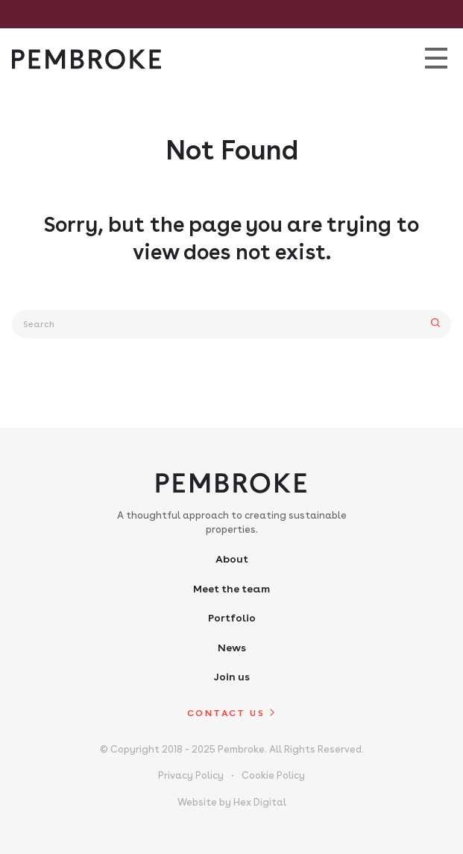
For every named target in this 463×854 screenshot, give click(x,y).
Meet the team (231, 589)
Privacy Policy (191, 775)
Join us (231, 677)
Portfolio (232, 618)
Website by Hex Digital (231, 802)
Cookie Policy (273, 775)
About (231, 559)
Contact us (226, 713)
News (232, 648)
